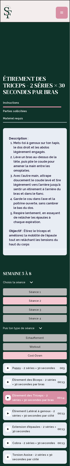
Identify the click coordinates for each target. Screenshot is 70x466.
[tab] (32, 103)
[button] (62, 13)
